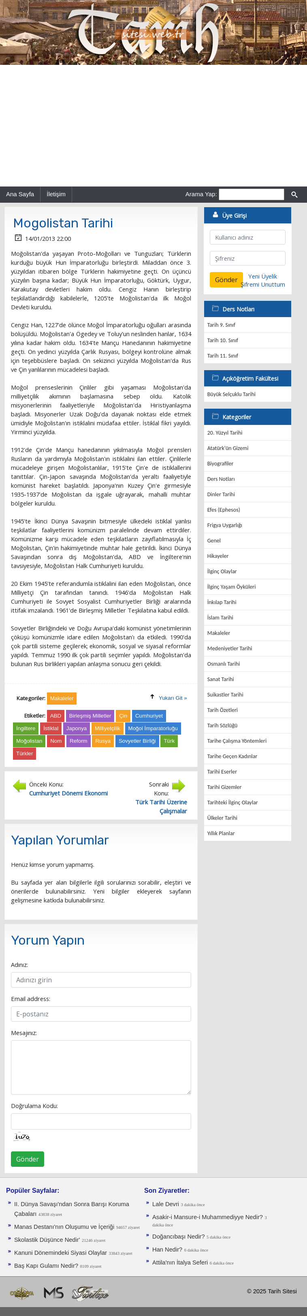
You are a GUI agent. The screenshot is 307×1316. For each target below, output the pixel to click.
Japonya (76, 728)
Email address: (30, 999)
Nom (56, 741)
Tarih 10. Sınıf (222, 340)
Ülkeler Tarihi (222, 817)
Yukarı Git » (173, 698)
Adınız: (19, 964)
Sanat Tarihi (220, 679)
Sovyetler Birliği (137, 741)
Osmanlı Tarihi (223, 663)
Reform (78, 741)
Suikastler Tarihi (225, 694)
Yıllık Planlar (221, 833)
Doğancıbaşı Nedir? (178, 1236)
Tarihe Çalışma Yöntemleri (237, 740)
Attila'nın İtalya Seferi (180, 1262)
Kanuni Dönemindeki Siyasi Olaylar (60, 1253)
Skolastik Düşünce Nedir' (47, 1240)
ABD (55, 716)
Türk (169, 741)
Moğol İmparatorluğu (153, 728)
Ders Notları (221, 479)
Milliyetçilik (107, 728)
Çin (123, 716)
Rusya (103, 741)
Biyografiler (220, 463)
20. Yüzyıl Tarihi (225, 432)
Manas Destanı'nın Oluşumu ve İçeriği (64, 1227)
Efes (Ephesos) (223, 509)
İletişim (56, 194)
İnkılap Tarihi (222, 602)
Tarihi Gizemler (224, 787)
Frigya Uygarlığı (224, 525)
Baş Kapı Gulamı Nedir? (46, 1265)
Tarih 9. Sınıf (221, 324)
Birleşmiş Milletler (90, 716)
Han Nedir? (167, 1249)
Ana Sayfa (20, 194)
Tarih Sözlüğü (222, 725)
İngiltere (25, 728)
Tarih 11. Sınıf (222, 355)
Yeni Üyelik (262, 276)
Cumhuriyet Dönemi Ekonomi (68, 793)
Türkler (24, 753)
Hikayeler (218, 556)
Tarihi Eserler (222, 771)
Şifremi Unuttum (263, 284)
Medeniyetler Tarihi (229, 648)
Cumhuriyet (149, 716)
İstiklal (50, 728)
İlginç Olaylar (222, 571)
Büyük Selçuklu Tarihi (231, 394)
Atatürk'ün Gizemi (228, 448)
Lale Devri (165, 1204)
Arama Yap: (201, 194)
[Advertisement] (153, 125)
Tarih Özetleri (222, 710)
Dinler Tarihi (221, 494)
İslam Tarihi (220, 617)
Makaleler (218, 633)
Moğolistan (29, 741)
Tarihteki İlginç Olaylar (232, 802)
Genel (214, 540)
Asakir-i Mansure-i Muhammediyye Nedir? (207, 1217)
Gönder (27, 1159)
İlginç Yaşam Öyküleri (231, 586)
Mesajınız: (24, 1033)
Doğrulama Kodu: (34, 1106)
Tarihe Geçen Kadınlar (232, 756)
